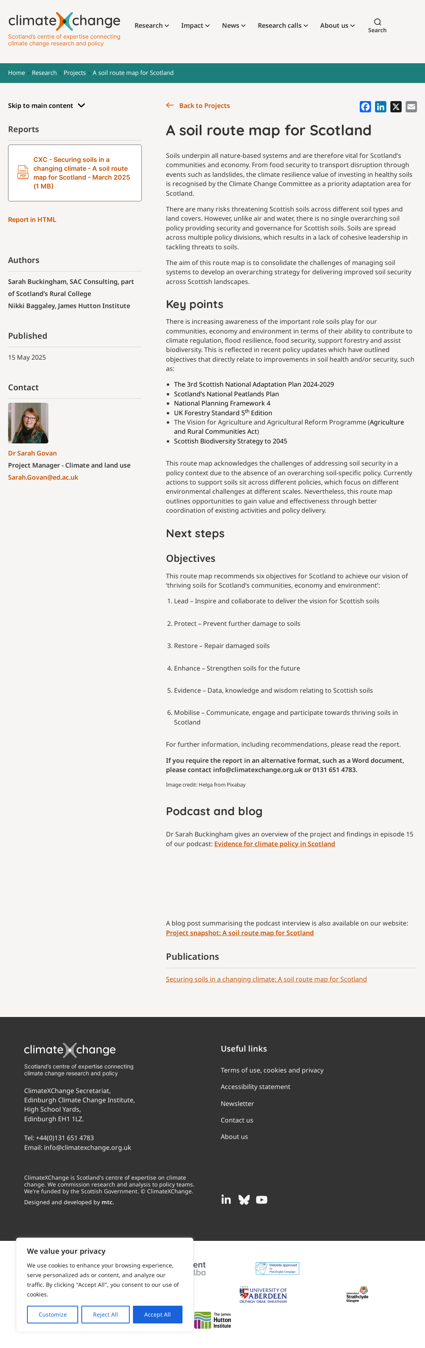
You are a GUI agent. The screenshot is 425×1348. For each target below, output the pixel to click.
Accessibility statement (255, 1086)
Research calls (280, 25)
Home (16, 72)
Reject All (105, 1314)
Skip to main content (46, 105)
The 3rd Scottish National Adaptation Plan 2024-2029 (254, 384)
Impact (192, 25)
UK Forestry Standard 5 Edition (223, 412)
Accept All (157, 1314)
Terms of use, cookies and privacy (272, 1070)
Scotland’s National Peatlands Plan (226, 393)
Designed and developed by (69, 1202)
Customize (53, 1314)
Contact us (237, 1120)
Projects (75, 72)
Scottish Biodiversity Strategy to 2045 (230, 441)
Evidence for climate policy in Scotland (274, 843)
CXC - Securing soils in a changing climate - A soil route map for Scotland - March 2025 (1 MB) (73, 172)
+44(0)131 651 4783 (65, 1137)
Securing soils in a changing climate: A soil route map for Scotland (266, 979)
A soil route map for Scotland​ (133, 72)
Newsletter (237, 1103)
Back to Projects (198, 105)
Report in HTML (32, 219)
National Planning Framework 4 (222, 403)
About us (334, 25)
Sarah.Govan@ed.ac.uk (43, 477)
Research (149, 25)
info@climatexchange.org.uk (87, 1147)
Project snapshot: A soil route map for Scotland (240, 932)
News (230, 25)
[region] (104, 1285)
